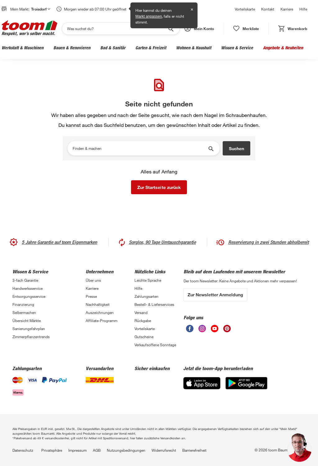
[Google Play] (246, 387)
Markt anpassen (148, 16)
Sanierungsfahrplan (28, 328)
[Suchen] (116, 28)
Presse (91, 296)
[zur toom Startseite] (29, 28)
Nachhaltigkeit (98, 304)
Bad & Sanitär (112, 47)
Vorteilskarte (245, 9)
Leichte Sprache (147, 280)
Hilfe (303, 9)
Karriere (286, 9)
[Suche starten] (170, 28)
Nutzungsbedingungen (126, 450)
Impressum (77, 450)
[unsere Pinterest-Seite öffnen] (227, 330)
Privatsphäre (51, 450)
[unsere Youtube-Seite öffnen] (214, 330)
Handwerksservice (27, 288)
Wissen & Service (237, 47)
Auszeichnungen (100, 312)
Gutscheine (143, 336)
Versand (141, 312)
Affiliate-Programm (101, 320)
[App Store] (201, 387)
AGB (97, 450)
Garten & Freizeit (150, 47)
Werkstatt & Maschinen (22, 47)
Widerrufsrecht (164, 450)
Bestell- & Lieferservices (154, 304)
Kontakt (267, 9)
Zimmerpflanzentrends (31, 336)
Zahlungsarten (146, 296)
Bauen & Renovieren (71, 47)
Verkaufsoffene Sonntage (155, 344)
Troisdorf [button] (40, 9)
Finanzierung (23, 304)
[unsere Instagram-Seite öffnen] (202, 330)
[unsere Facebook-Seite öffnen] (189, 330)
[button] (199, 28)
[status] (246, 28)
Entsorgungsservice (28, 296)
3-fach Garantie (25, 280)
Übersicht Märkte (26, 320)
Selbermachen (24, 312)
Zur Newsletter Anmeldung (215, 294)
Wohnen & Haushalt (193, 47)
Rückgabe (142, 320)
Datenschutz (22, 450)
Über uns (93, 280)
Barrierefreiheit (194, 450)
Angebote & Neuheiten (283, 47)
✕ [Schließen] (191, 9)
